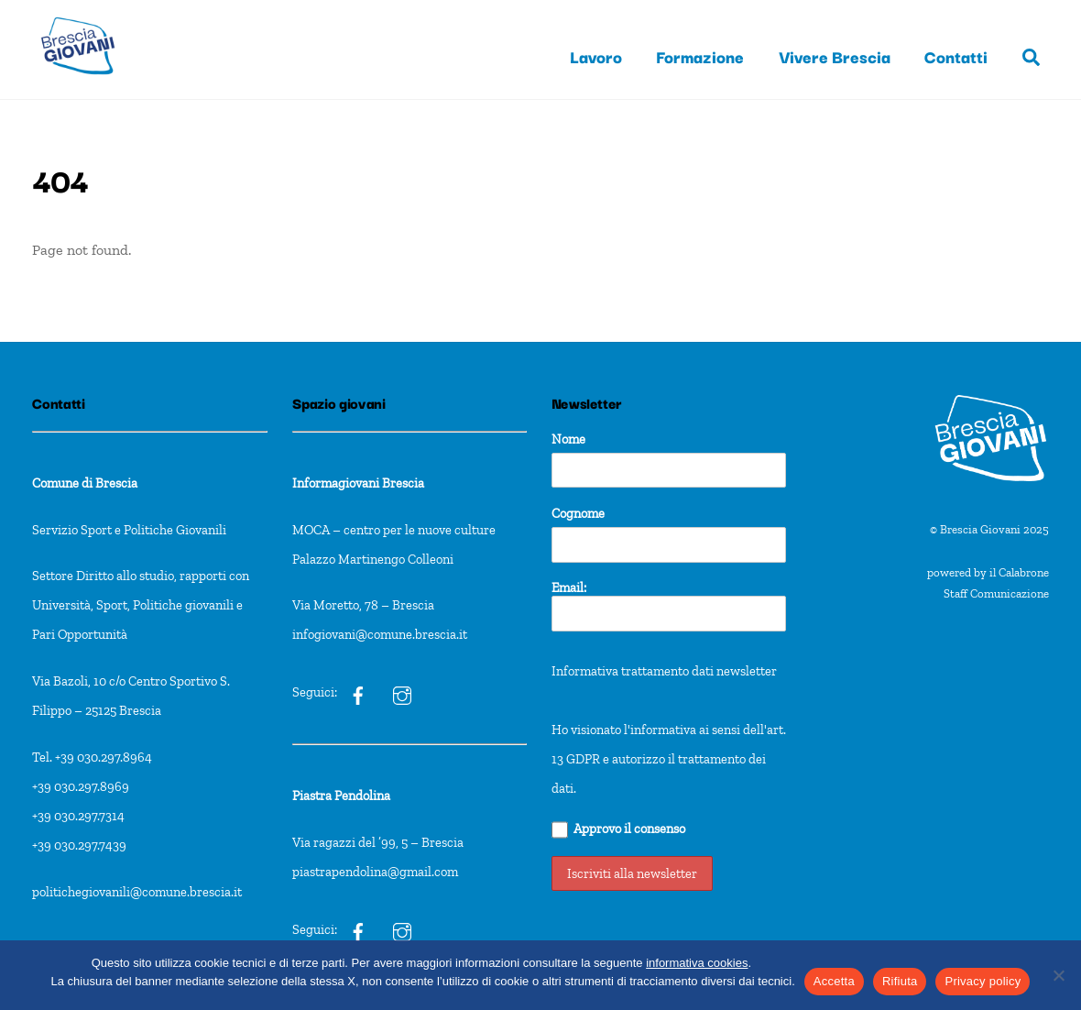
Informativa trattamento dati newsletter (664, 671)
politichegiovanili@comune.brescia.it (137, 892)
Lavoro (596, 56)
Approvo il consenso (618, 829)
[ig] (358, 692)
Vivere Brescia (834, 56)
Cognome (578, 513)
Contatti (956, 56)
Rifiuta (900, 981)
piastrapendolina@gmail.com (375, 871)
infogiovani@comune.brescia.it (379, 634)
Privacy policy (983, 981)
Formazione (700, 56)
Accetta (834, 981)
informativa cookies (697, 963)
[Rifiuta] (1058, 975)
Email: (669, 605)
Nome (568, 439)
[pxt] (358, 929)
